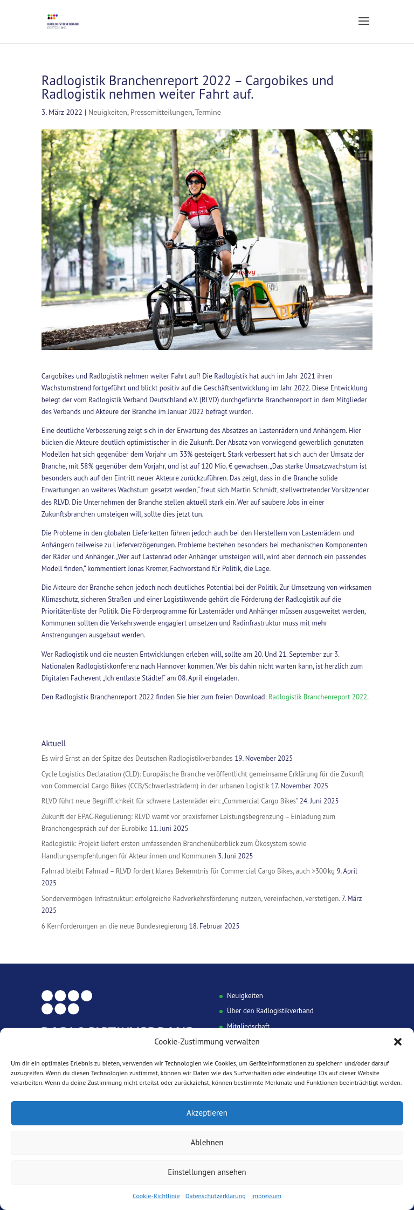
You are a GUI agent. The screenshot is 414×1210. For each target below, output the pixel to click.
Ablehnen (206, 1142)
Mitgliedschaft (248, 1026)
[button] (397, 1041)
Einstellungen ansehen (207, 1172)
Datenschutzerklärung (215, 1196)
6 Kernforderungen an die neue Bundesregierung (114, 926)
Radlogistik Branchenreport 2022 (317, 697)
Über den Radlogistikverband (270, 1010)
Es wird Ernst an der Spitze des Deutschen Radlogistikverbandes (137, 758)
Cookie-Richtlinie (156, 1196)
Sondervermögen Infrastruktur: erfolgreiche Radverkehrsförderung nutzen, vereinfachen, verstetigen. (191, 898)
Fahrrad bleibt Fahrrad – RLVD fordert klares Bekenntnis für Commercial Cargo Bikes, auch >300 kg (188, 871)
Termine (208, 112)
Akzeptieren (207, 1113)
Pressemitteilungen (161, 112)
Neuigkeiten (107, 112)
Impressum (266, 1196)
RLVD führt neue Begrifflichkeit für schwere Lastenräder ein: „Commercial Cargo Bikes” (170, 801)
